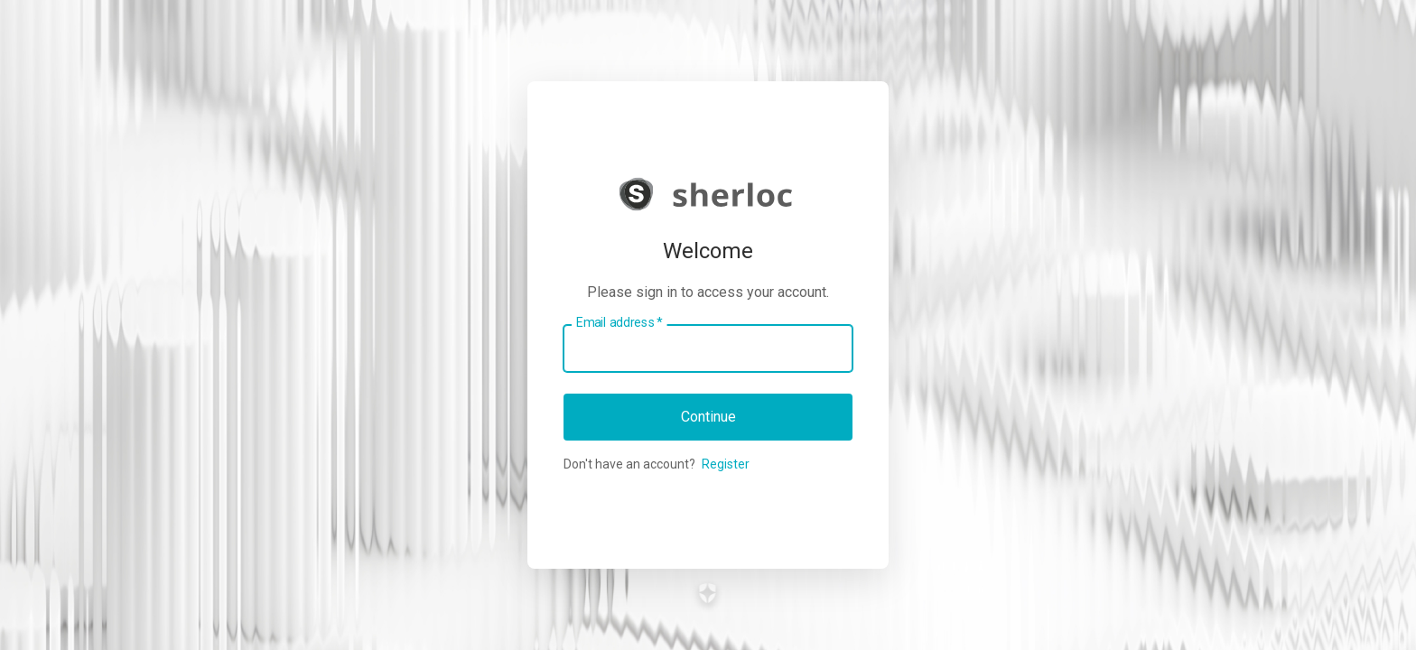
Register (726, 464)
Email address (619, 322)
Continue (708, 416)
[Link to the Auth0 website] (708, 593)
